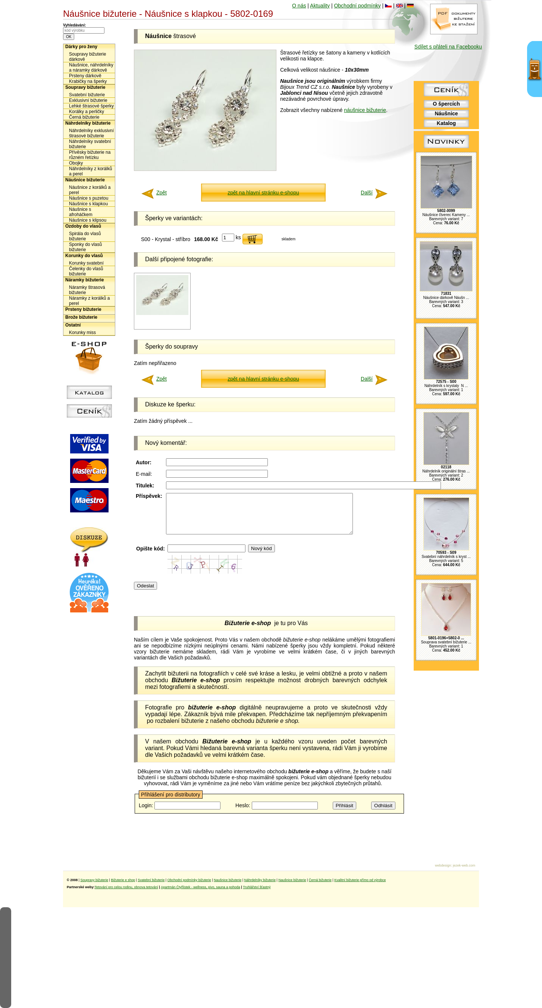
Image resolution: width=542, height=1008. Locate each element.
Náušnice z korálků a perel (89, 190)
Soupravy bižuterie (85, 87)
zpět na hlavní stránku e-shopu (263, 193)
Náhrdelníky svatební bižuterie (90, 144)
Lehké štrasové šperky (91, 106)
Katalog (446, 123)
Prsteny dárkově (85, 75)
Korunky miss (82, 332)
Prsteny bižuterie (83, 309)
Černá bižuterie (84, 117)
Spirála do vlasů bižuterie (85, 236)
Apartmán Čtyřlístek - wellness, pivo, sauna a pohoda (200, 887)
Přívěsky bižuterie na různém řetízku (89, 155)
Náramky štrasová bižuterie (87, 290)
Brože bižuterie (81, 317)
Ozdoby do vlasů (83, 226)
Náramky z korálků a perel (89, 301)
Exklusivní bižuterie (88, 100)
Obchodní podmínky (357, 6)
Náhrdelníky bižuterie (87, 123)
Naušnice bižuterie (227, 880)
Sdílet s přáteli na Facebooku (448, 47)
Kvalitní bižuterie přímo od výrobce (360, 880)
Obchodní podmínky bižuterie (189, 880)
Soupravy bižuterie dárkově (87, 57)
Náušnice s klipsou (87, 220)
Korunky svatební (86, 263)
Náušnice (446, 113)
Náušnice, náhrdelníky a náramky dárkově (91, 67)
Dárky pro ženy (81, 46)
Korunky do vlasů (84, 255)
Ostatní (73, 325)
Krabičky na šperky (88, 81)
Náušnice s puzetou (88, 198)
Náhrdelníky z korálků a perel (90, 171)
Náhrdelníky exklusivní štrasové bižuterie (91, 133)
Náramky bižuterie (84, 280)
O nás (299, 6)
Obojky (76, 163)
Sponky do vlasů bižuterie (85, 247)
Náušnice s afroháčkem (81, 212)
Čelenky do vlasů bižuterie (86, 271)
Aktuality (320, 6)
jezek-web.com (464, 865)
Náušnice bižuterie (85, 179)
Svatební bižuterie (87, 94)
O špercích (446, 104)
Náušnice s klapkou (88, 203)
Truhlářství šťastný (256, 887)
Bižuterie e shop (123, 880)
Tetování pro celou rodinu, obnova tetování (126, 887)
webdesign (443, 865)
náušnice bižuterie (365, 110)
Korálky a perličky (86, 111)
